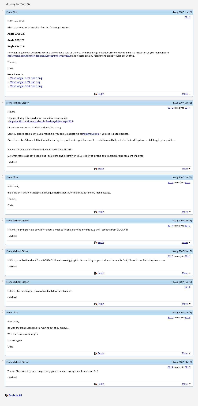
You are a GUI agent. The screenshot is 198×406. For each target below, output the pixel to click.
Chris (15, 12)
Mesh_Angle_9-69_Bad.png (25, 82)
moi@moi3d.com (90, 133)
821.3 (170, 182)
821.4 (170, 225)
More (186, 93)
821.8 (170, 367)
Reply (101, 93)
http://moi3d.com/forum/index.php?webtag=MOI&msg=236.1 (39, 55)
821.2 (170, 107)
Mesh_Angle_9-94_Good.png (26, 86)
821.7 (170, 317)
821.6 (187, 286)
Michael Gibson (21, 102)
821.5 (170, 256)
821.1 (187, 17)
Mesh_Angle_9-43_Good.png (26, 78)
